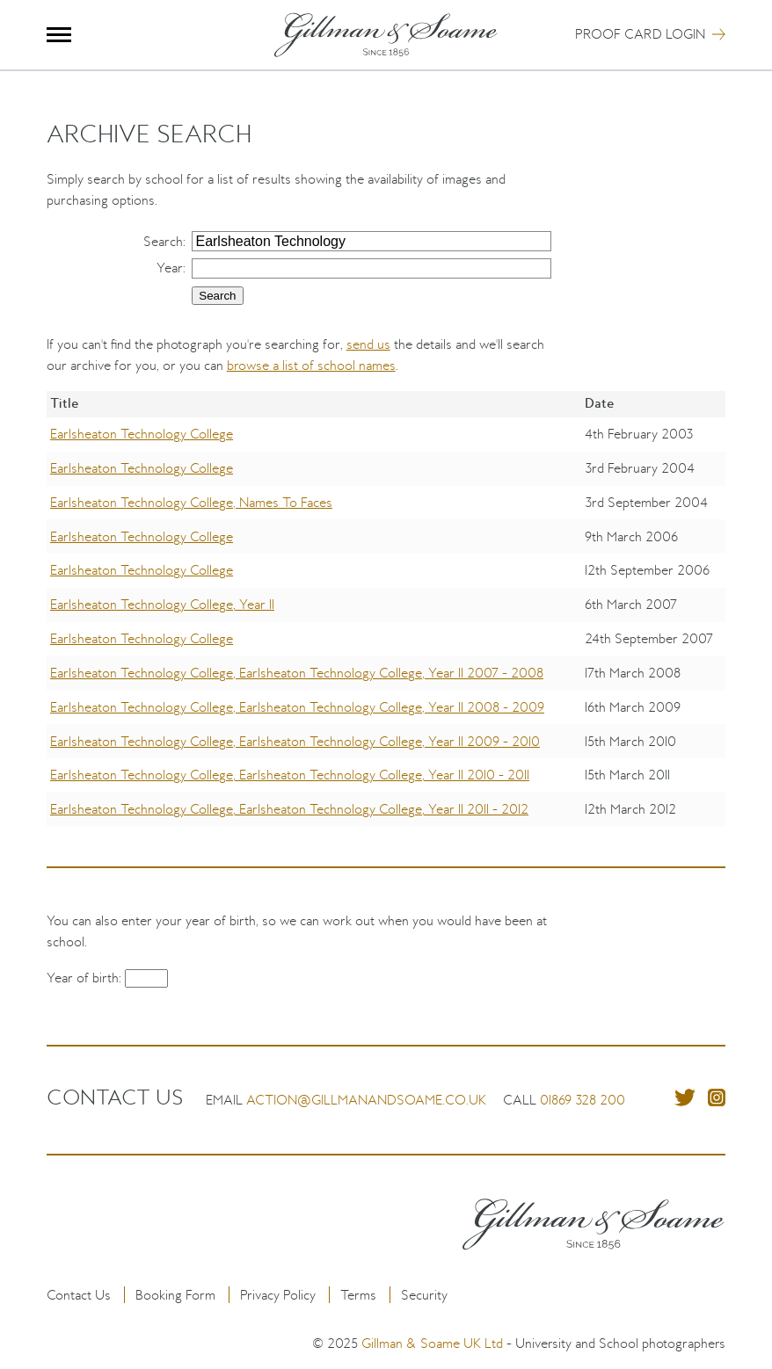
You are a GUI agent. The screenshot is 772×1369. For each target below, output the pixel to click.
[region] (386, 621)
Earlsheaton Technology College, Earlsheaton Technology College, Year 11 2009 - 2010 (295, 741)
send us (368, 344)
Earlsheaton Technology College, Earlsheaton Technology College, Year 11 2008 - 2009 (297, 707)
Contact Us (79, 1294)
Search (163, 241)
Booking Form (175, 1294)
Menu (59, 34)
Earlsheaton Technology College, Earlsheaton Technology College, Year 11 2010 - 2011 (289, 774)
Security (424, 1294)
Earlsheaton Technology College (141, 433)
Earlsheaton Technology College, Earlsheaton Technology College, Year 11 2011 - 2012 (289, 808)
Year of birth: (86, 977)
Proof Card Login (640, 33)
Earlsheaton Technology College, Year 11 (162, 604)
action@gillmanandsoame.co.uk (366, 1099)
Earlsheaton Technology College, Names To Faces (191, 502)
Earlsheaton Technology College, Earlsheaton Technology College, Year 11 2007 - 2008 (296, 672)
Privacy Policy (278, 1294)
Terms (358, 1294)
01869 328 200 (582, 1099)
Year (170, 267)
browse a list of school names (311, 365)
